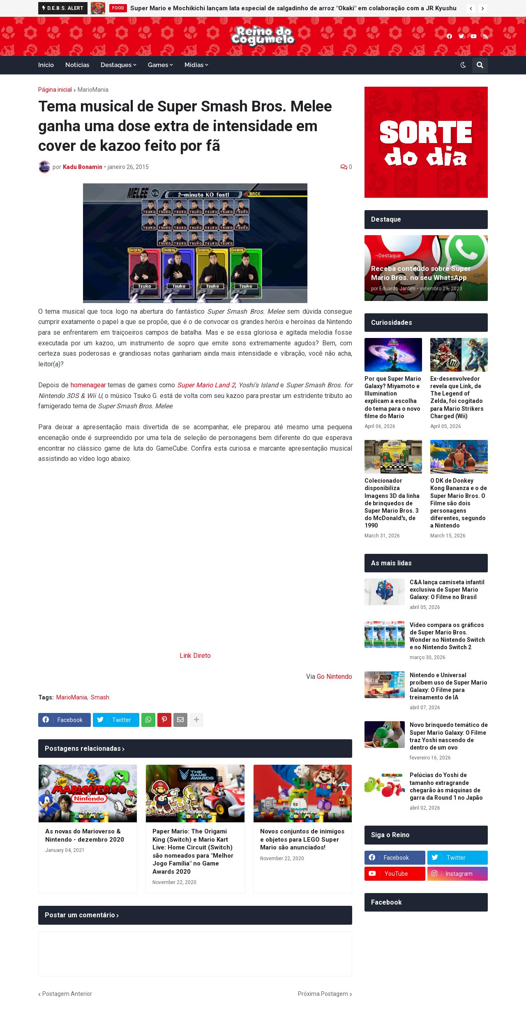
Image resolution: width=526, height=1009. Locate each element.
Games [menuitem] (158, 65)
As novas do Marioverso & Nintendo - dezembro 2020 (84, 835)
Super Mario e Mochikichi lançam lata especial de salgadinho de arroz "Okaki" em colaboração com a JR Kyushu (293, 8)
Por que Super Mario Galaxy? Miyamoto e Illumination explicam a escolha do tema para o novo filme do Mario (393, 397)
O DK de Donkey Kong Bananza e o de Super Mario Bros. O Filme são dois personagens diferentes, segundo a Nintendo (458, 503)
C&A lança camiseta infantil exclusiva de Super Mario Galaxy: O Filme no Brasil (447, 589)
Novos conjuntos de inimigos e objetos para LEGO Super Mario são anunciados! (302, 839)
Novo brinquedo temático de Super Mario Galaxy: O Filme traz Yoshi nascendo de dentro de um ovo (449, 736)
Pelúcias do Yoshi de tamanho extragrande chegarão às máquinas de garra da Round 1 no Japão (446, 786)
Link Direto (195, 656)
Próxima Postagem (323, 993)
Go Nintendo (334, 676)
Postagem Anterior (67, 993)
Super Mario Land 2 (206, 385)
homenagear (88, 385)
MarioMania (93, 90)
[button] (471, 9)
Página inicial (55, 90)
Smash (100, 697)
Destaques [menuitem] (116, 65)
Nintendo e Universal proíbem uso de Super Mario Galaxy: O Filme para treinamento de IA (448, 686)
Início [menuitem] (46, 65)
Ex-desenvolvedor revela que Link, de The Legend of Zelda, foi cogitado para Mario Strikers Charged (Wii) (457, 397)
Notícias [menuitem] (77, 65)
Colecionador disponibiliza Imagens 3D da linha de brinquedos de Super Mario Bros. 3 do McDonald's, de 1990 (392, 503)
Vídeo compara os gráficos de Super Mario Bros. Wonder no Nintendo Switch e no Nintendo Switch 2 (447, 636)
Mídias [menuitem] (194, 65)
